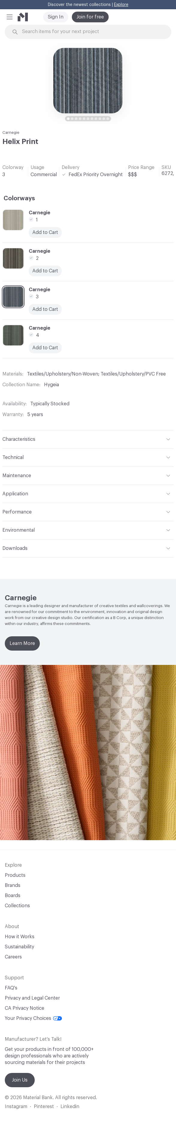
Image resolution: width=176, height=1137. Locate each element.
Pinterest (44, 1106)
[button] (9, 17)
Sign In (55, 17)
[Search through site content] (91, 31)
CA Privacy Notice (24, 1008)
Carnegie (10, 132)
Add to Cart (45, 232)
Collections (17, 905)
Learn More (22, 643)
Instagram (16, 1106)
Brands (12, 885)
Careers (13, 957)
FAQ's (11, 988)
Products (15, 875)
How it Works (19, 936)
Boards (12, 895)
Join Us (20, 1080)
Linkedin (69, 1106)
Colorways (19, 198)
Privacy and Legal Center (32, 998)
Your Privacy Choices (33, 1018)
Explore (121, 5)
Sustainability (19, 946)
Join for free (90, 17)
